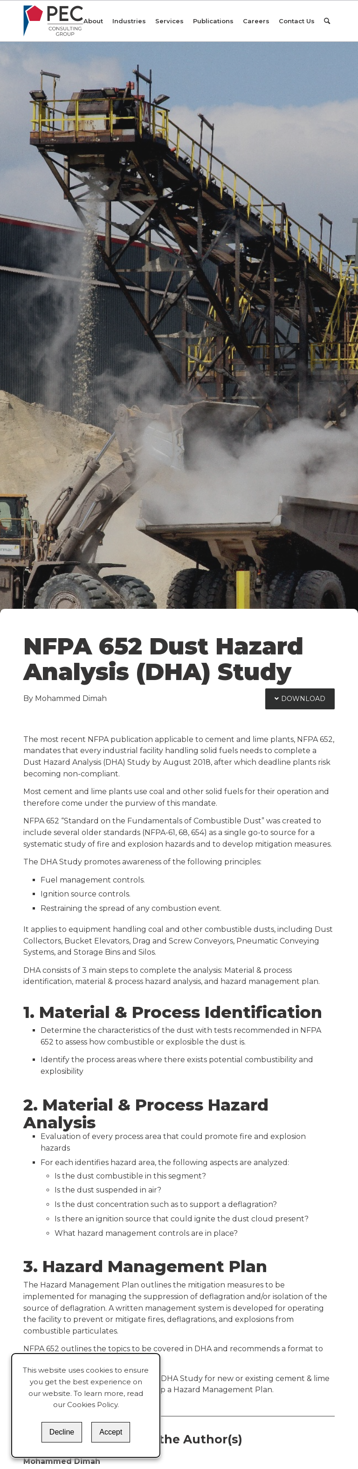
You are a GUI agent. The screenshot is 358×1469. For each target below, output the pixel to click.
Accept (110, 1432)
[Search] (327, 20)
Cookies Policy (92, 1404)
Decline (61, 1432)
